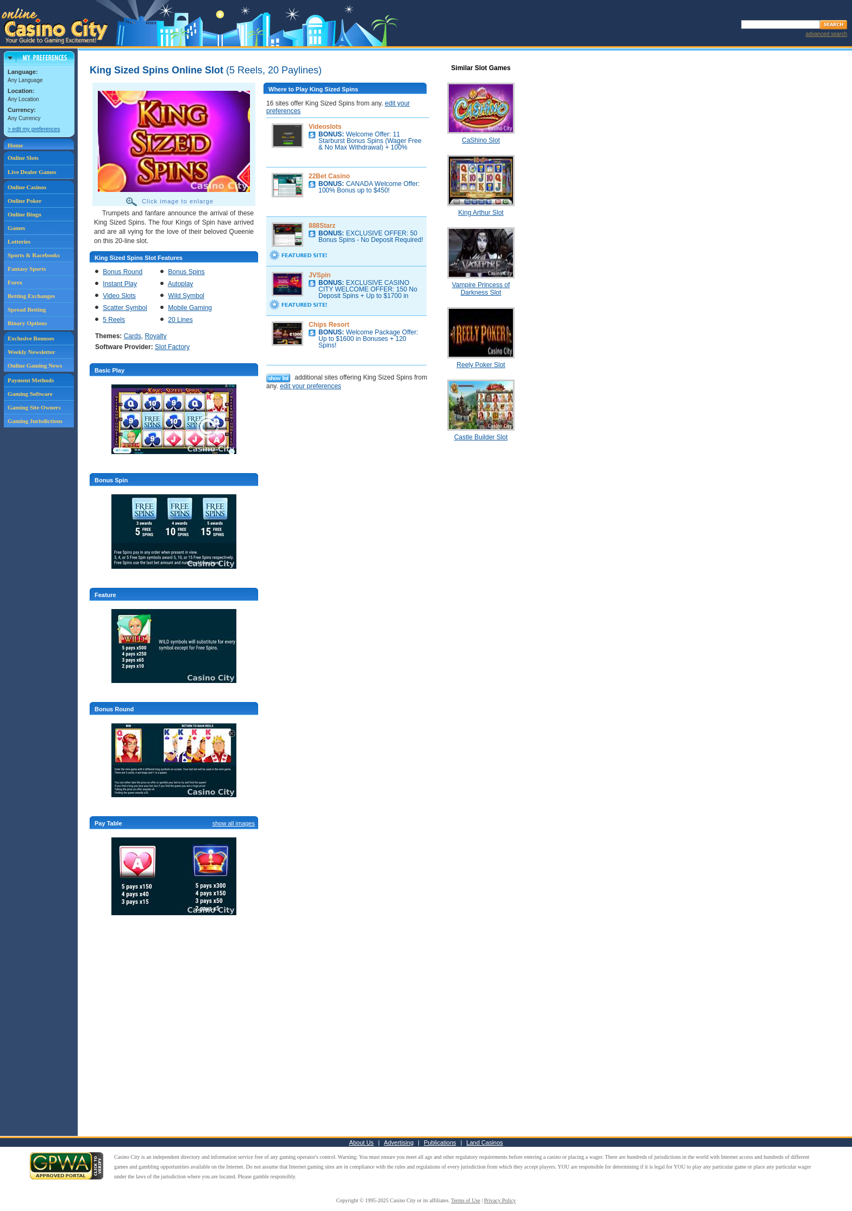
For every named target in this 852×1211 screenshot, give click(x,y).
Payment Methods (31, 380)
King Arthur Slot (480, 212)
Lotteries (19, 241)
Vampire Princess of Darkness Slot (481, 288)
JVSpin (320, 275)
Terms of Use (465, 1200)
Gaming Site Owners (34, 407)
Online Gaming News (35, 365)
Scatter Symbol (125, 308)
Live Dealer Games (32, 172)
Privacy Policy (500, 1200)
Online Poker (25, 200)
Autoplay (180, 284)
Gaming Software (30, 393)
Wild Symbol (186, 296)
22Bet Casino (329, 176)
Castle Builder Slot (481, 437)
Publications (440, 1142)
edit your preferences (310, 386)
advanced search (826, 34)
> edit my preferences (34, 129)
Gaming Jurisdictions (35, 421)
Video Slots (119, 296)
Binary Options (27, 323)
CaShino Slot (481, 140)
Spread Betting (27, 309)
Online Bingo (24, 214)
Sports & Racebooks (34, 255)
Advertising (399, 1142)
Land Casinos (484, 1142)
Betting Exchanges (31, 296)
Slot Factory (172, 347)
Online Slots (23, 157)
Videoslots (325, 127)
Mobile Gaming (190, 308)
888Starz (322, 225)
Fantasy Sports (27, 268)
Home (15, 145)
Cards (132, 336)
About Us (361, 1142)
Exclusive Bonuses (31, 338)
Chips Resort (329, 324)
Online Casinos (27, 187)
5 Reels (114, 320)
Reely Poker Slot (480, 365)
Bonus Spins (186, 272)
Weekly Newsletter (31, 352)
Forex (15, 282)
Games (16, 228)
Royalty (155, 336)
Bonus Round (122, 272)
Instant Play (120, 284)
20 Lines (180, 320)
